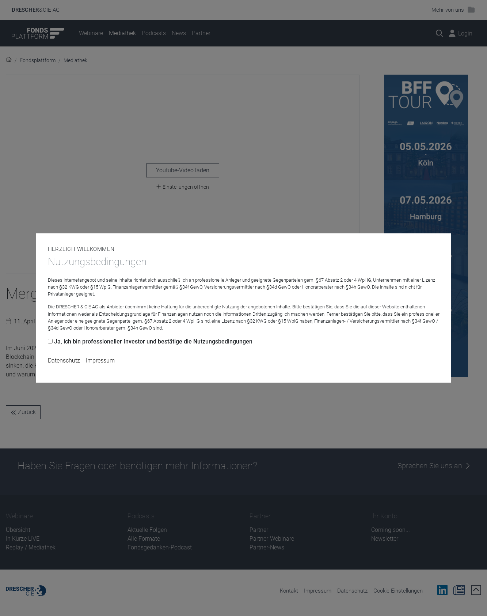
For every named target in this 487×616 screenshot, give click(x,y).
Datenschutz (64, 360)
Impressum (100, 360)
